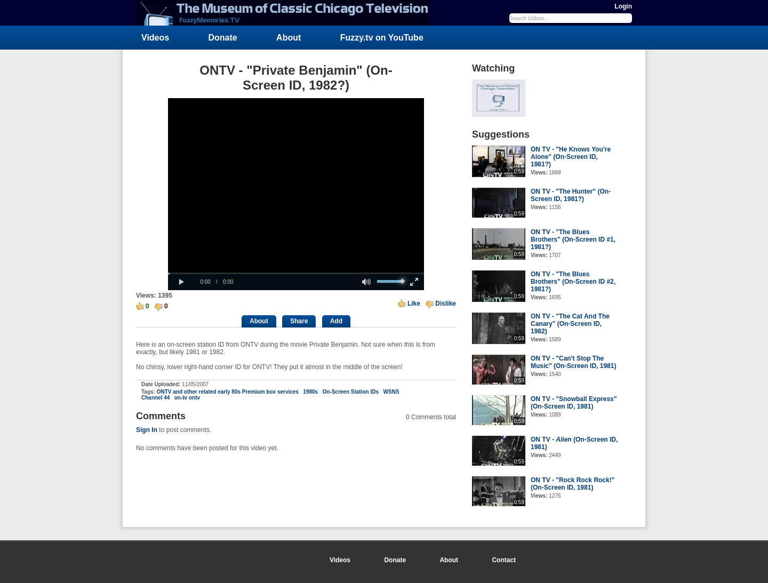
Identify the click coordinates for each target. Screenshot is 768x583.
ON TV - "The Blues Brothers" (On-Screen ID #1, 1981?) (573, 239)
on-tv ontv (187, 398)
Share (299, 321)
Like (413, 303)
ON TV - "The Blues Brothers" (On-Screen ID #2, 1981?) (573, 281)
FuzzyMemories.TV (286, 13)
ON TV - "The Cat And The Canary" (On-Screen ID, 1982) (570, 324)
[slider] (296, 273)
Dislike (445, 303)
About (288, 37)
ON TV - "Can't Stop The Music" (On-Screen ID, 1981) (573, 362)
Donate (223, 37)
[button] (181, 282)
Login (623, 6)
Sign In (146, 430)
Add (336, 321)
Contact (504, 560)
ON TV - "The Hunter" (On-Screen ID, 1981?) (571, 195)
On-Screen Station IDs (350, 392)
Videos (155, 37)
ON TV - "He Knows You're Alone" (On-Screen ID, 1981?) (571, 157)
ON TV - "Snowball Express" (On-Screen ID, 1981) (574, 402)
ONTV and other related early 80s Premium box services (228, 392)
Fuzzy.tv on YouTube (381, 37)
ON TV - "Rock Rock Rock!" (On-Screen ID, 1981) (572, 483)
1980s (310, 392)
